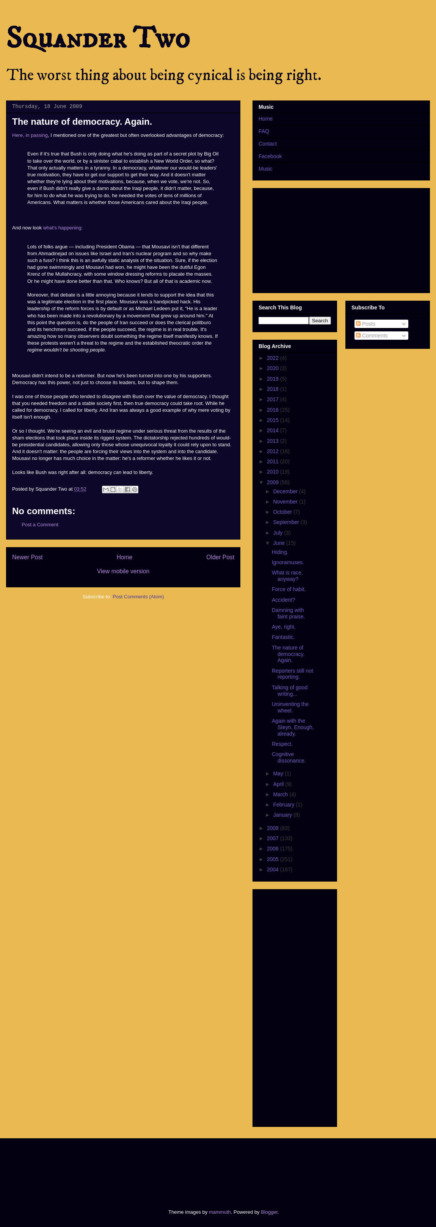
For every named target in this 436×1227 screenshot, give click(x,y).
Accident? (283, 600)
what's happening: (63, 228)
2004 (273, 869)
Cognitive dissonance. (289, 757)
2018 (273, 389)
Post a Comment (40, 524)
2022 (273, 358)
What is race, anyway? (287, 576)
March (281, 794)
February (284, 805)
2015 (273, 420)
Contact (268, 144)
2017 (273, 399)
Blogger (269, 1212)
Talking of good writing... (289, 690)
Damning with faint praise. (288, 613)
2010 (273, 472)
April (279, 784)
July (278, 533)
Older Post (220, 557)
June (279, 543)
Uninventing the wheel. (290, 707)
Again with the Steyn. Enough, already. (293, 727)
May (278, 773)
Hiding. (280, 552)
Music (266, 169)
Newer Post (27, 557)
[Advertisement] (149, 1167)
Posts (365, 324)
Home (125, 557)
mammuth (220, 1212)
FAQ (264, 131)
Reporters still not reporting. (292, 674)
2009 (273, 482)
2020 (273, 368)
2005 (273, 859)
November (286, 502)
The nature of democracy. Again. (288, 654)
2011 (273, 461)
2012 (273, 451)
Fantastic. (283, 637)
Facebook (270, 156)
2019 (273, 379)
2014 (273, 430)
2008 (273, 828)
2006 (273, 849)
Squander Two (98, 39)
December (286, 491)
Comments (372, 336)
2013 (273, 441)
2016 (273, 410)
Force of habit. (289, 589)
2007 (273, 838)
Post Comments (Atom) (138, 596)
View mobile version (123, 571)
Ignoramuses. (288, 562)
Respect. (282, 744)
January (283, 815)
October (283, 512)
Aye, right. (284, 627)
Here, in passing (30, 135)
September (286, 522)
